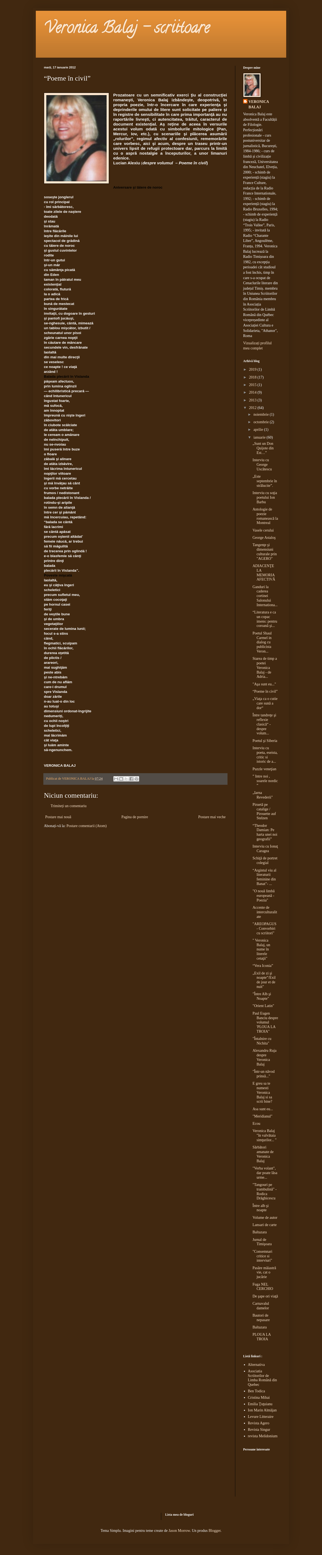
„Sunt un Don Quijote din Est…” (263, 448)
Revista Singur (259, 1430)
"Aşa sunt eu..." (264, 684)
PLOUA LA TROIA (262, 1336)
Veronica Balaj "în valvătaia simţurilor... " (264, 1135)
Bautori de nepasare (261, 1317)
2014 (253, 392)
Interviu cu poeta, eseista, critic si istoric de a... (265, 754)
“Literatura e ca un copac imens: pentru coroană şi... (265, 619)
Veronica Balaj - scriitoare (126, 29)
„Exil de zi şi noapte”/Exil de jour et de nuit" (264, 980)
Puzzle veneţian (264, 769)
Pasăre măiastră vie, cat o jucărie (264, 1272)
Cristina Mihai (259, 1398)
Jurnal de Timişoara (262, 1242)
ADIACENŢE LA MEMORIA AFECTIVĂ (264, 572)
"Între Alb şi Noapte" (262, 996)
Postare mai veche (212, 817)
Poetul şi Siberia (265, 741)
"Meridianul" (262, 1116)
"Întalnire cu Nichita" (262, 1041)
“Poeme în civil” (265, 691)
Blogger (214, 1531)
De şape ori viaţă (265, 1296)
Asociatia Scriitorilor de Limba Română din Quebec (262, 1378)
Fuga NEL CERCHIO (263, 1286)
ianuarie (260, 437)
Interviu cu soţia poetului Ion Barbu (265, 497)
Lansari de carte (264, 1225)
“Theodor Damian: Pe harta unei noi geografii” (265, 832)
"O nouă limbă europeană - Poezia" (264, 895)
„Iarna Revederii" (263, 795)
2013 (253, 400)
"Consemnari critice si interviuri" (262, 1256)
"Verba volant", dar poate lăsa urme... (265, 1172)
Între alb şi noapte (261, 1208)
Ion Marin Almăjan (262, 1410)
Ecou (256, 1124)
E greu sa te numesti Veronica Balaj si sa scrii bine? (262, 1092)
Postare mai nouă (58, 817)
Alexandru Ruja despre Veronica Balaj (264, 1057)
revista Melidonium (263, 1436)
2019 (253, 369)
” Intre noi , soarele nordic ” (265, 780)
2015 (253, 385)
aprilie (258, 430)
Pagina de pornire (134, 817)
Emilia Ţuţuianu (260, 1404)
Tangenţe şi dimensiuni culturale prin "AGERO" (265, 551)
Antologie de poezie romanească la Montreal (265, 516)
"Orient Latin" (263, 1006)
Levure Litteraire (261, 1417)
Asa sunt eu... (263, 1109)
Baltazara (260, 1232)
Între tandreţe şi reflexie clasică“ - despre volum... (264, 724)
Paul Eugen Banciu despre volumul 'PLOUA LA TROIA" (265, 1022)
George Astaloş (264, 538)
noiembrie (261, 414)
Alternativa (256, 1365)
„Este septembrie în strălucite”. (265, 481)
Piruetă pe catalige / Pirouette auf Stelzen (264, 811)
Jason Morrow (179, 1531)
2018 (253, 377)
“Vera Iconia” (263, 966)
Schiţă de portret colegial (265, 860)
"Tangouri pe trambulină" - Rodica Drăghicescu (265, 1191)
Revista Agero (259, 1423)
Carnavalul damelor (261, 1305)
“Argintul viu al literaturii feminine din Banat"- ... (264, 877)
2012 (253, 408)
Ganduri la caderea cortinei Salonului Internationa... (265, 596)
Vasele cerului (263, 530)
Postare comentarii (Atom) (86, 826)
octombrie (261, 422)
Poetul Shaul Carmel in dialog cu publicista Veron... (262, 642)
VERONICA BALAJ (258, 104)
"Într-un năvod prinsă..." (264, 1074)
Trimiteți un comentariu (68, 806)
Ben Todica (256, 1391)
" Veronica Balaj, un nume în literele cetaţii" (261, 949)
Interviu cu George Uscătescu (262, 464)
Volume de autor (265, 1218)
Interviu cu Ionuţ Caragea (265, 848)
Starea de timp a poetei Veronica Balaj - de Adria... (265, 668)
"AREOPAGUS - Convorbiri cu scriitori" (264, 928)
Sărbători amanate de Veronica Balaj (263, 1154)
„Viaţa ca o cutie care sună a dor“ (265, 703)
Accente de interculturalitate (265, 912)
